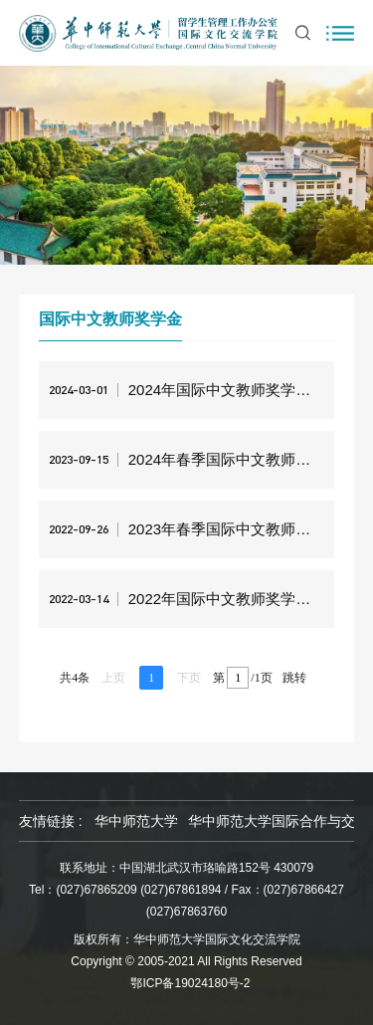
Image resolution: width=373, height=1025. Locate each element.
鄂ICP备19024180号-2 (190, 983)
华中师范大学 (136, 821)
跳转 (294, 678)
